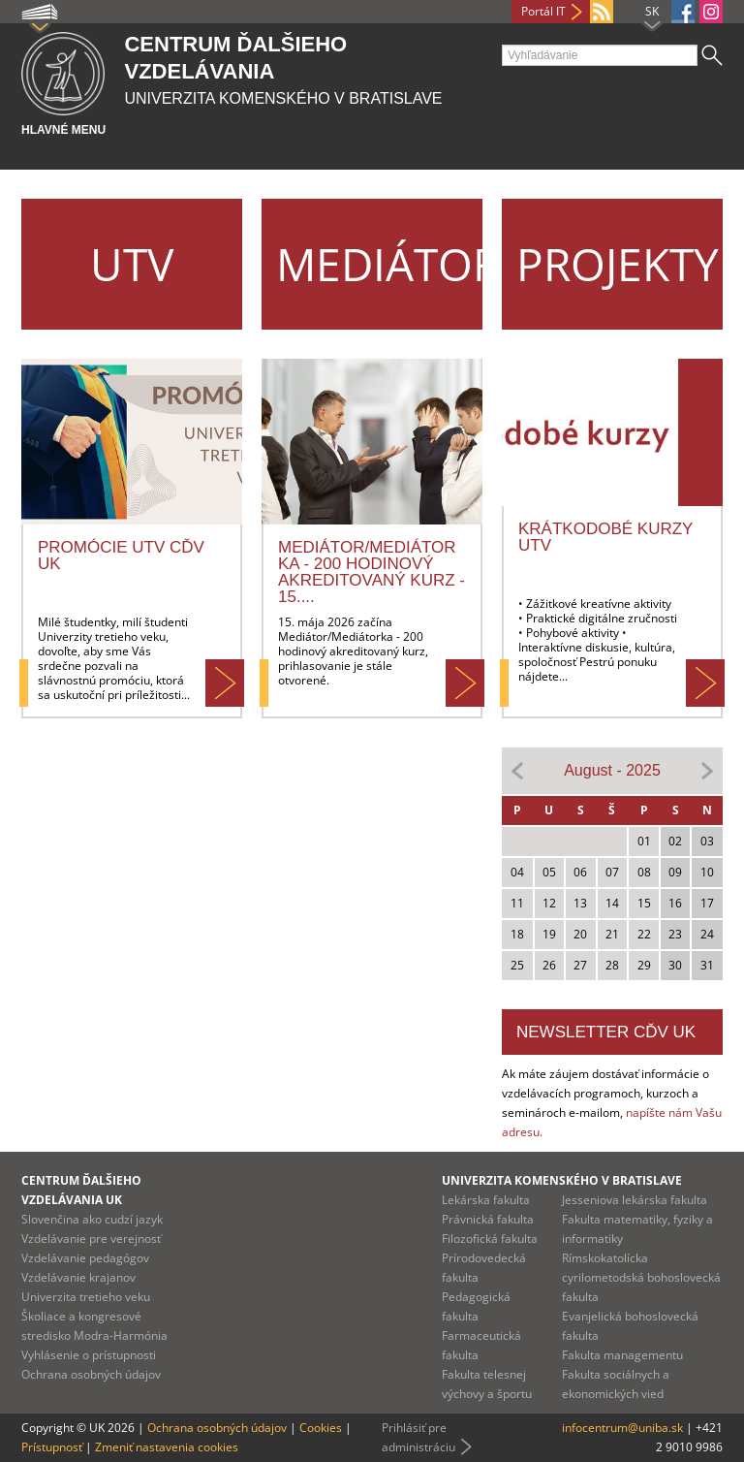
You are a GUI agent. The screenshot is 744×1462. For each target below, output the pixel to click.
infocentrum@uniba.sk (622, 1427)
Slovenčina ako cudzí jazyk (92, 1219)
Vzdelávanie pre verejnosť (91, 1238)
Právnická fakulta (488, 1219)
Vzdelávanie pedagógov (85, 1258)
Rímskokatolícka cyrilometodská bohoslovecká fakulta (641, 1277)
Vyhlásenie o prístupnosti (88, 1355)
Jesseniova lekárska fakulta (634, 1200)
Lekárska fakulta (486, 1200)
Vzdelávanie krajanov (78, 1277)
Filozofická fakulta (490, 1238)
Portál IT (543, 11)
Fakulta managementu (622, 1355)
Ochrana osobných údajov (91, 1374)
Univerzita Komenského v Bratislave (562, 1180)
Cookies (320, 1427)
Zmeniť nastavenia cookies (166, 1447)
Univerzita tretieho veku (85, 1296)
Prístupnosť (51, 1447)
